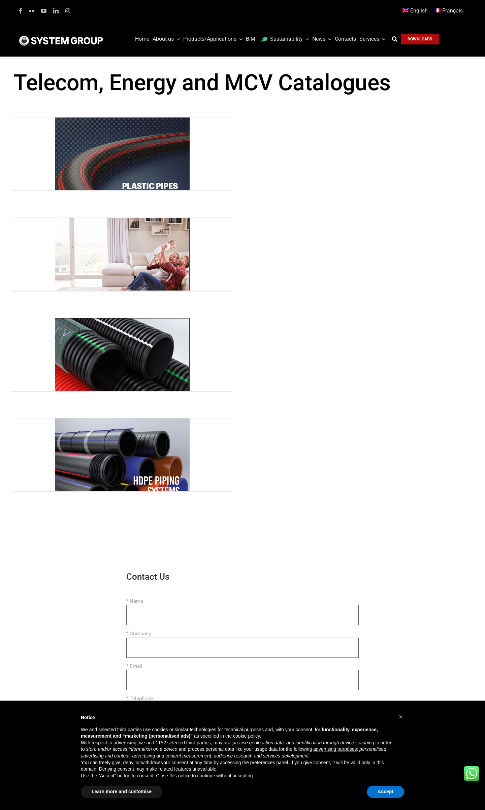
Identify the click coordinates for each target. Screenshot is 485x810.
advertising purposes (335, 749)
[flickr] (31, 10)
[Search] (396, 39)
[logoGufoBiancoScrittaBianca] (61, 37)
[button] (400, 716)
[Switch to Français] (448, 11)
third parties (198, 742)
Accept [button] (385, 791)
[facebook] (20, 10)
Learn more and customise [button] (122, 791)
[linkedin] (56, 10)
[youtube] (43, 10)
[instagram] (67, 10)
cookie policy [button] (246, 736)
